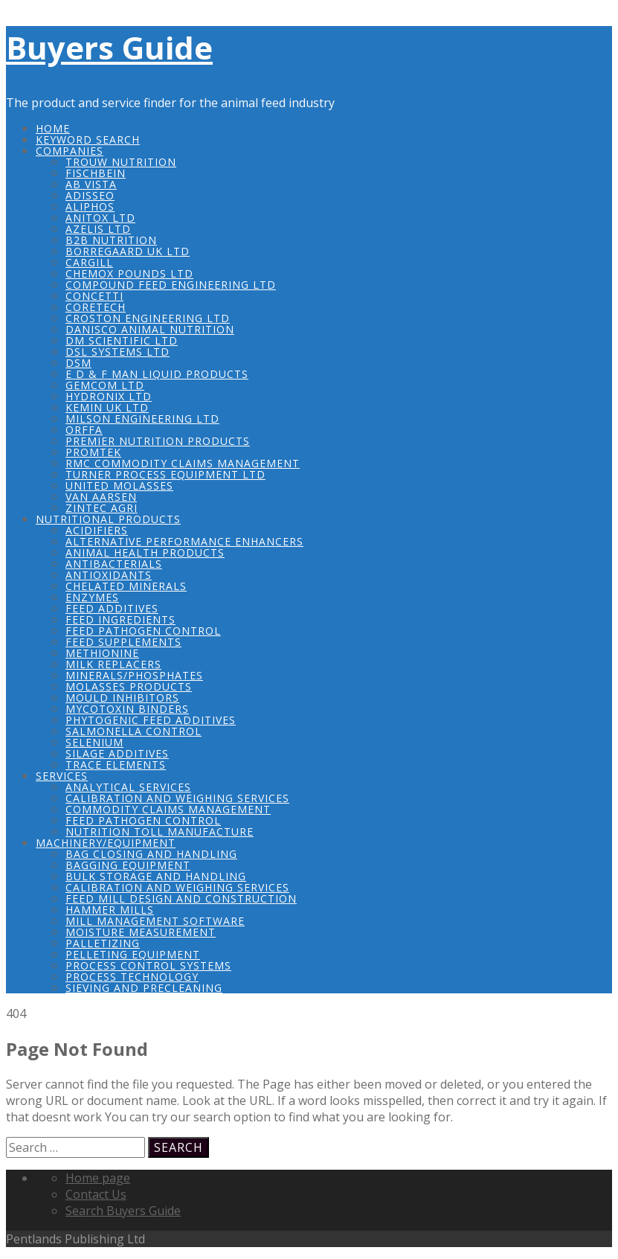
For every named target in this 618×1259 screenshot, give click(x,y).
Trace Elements (115, 764)
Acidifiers (96, 530)
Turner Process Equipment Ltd (165, 474)
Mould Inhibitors (122, 698)
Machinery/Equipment (106, 843)
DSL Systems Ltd (117, 352)
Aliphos (90, 206)
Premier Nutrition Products (157, 441)
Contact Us (95, 1194)
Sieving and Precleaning (143, 988)
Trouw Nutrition (120, 162)
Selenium (94, 742)
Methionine (102, 653)
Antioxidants (108, 575)
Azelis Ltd (98, 229)
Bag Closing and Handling (151, 854)
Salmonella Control (133, 731)
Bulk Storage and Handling (155, 876)
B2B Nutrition (111, 240)
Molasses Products (128, 686)
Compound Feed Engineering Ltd (170, 285)
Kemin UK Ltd (107, 407)
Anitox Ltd (100, 218)
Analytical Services (128, 787)
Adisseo (90, 195)
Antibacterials (113, 564)
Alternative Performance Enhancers (184, 541)
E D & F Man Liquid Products (156, 374)
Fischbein (95, 173)
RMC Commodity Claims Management (182, 463)
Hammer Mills (109, 910)
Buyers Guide (109, 47)
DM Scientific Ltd (121, 340)
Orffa (84, 430)
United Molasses (119, 485)
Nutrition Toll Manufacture (159, 831)
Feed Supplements (123, 642)
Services (62, 776)
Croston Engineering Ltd (147, 318)
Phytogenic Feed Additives (150, 720)
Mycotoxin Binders (127, 709)
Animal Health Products (145, 552)
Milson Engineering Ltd (142, 418)
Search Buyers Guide (123, 1210)
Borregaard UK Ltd (127, 251)
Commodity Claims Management (168, 809)
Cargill (89, 262)
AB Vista (91, 184)
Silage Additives (117, 753)
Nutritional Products (108, 519)
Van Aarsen (101, 497)
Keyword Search (88, 139)
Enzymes (92, 597)
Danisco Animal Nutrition (149, 329)
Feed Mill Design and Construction (181, 898)
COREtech (95, 307)
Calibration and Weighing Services (177, 798)
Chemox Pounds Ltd (129, 273)
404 (16, 1013)
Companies (69, 151)
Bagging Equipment (127, 865)
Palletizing (102, 943)
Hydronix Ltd (108, 396)
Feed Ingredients (120, 619)
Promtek (93, 452)
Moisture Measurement (140, 932)
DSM (78, 363)
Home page (97, 1178)
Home (53, 128)
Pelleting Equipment (132, 954)
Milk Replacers (113, 664)
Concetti (94, 296)
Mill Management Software (155, 921)
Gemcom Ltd (104, 385)
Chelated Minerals (126, 586)
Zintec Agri (101, 508)
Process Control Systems (148, 965)
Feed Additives (111, 608)
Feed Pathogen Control (143, 631)
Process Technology (132, 977)
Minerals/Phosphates (134, 675)
